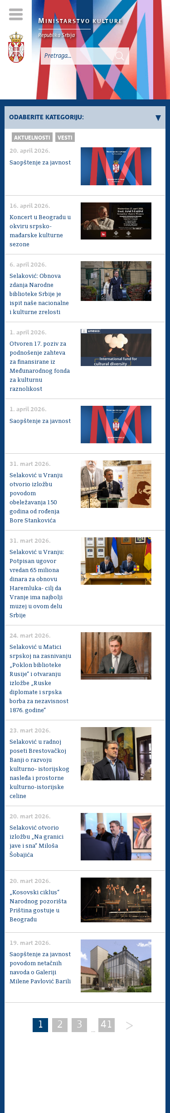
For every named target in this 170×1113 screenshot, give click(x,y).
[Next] (126, 1026)
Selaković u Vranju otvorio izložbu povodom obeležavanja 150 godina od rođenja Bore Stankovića (36, 498)
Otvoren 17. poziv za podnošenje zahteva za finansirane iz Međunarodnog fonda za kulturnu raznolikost (40, 366)
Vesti (65, 138)
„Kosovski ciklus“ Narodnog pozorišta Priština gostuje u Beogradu (38, 906)
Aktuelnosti (32, 138)
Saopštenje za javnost (40, 163)
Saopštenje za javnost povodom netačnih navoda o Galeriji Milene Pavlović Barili (40, 968)
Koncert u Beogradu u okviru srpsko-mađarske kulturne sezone (40, 231)
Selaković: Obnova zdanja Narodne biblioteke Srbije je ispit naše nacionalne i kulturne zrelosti (39, 294)
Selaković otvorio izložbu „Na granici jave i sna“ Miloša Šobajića (36, 841)
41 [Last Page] (106, 1025)
